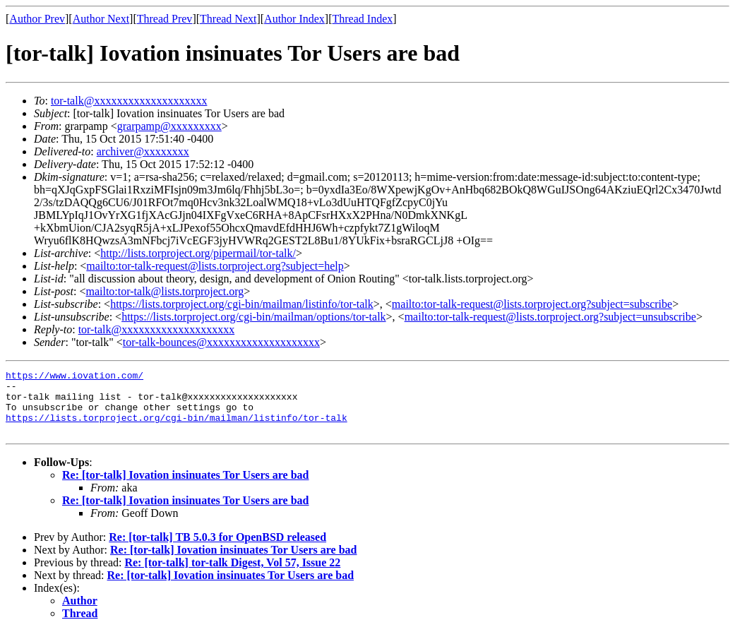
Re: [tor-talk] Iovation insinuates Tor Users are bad (185, 488)
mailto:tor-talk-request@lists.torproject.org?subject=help (214, 266)
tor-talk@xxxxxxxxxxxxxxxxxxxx (129, 101)
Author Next (101, 19)
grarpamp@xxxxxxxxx (169, 126)
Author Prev (37, 19)
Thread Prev (165, 19)
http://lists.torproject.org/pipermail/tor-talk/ (198, 253)
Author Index (294, 19)
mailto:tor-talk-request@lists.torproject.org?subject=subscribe (532, 304)
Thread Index (363, 19)
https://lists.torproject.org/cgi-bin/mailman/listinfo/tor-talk (242, 304)
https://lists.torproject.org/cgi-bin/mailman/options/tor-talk (253, 317)
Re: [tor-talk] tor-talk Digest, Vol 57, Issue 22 (232, 575)
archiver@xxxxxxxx (143, 151)
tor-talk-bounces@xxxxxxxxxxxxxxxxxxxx (221, 342)
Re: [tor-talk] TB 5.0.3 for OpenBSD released (217, 550)
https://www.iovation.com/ (74, 377)
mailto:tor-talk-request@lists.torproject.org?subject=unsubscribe (550, 317)
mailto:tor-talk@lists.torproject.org (164, 291)
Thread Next (228, 19)
